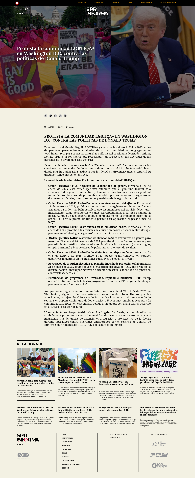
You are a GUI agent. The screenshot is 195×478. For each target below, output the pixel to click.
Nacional (131, 3)
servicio (65, 457)
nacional (66, 446)
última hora (67, 438)
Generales (98, 3)
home (64, 434)
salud (64, 453)
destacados (67, 442)
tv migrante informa (71, 464)
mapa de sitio (115, 438)
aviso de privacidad (118, 434)
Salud (146, 3)
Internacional (162, 3)
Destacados (114, 3)
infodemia (66, 449)
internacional (68, 460)
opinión (65, 468)
